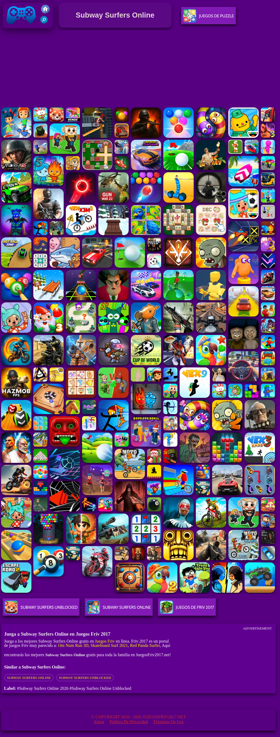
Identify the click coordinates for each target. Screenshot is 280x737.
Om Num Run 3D (73, 645)
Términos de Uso (168, 721)
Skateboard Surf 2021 (109, 645)
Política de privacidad (128, 721)
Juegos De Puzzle (208, 18)
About (99, 721)
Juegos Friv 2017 (21, 27)
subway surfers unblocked (85, 678)
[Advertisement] (140, 69)
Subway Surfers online (29, 678)
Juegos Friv (105, 641)
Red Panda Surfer (145, 645)
